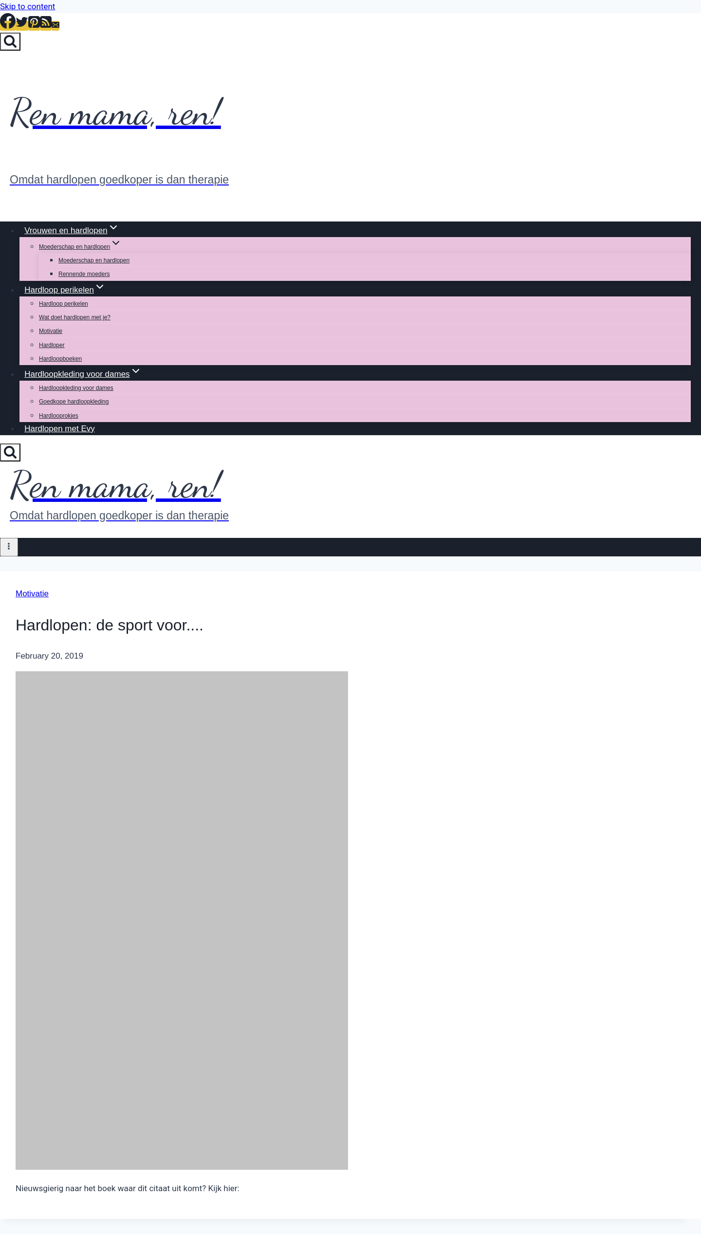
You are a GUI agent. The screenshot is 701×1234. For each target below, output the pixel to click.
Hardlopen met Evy (59, 428)
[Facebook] (8, 26)
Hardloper (52, 345)
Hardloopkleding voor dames (76, 388)
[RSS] (46, 26)
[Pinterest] (34, 26)
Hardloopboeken (60, 358)
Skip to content (27, 6)
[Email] (55, 26)
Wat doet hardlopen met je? (75, 317)
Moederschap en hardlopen (93, 260)
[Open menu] (9, 547)
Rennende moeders (84, 274)
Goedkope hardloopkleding (74, 401)
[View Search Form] (10, 42)
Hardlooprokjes (58, 415)
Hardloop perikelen (63, 303)
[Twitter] (22, 26)
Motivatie (50, 331)
